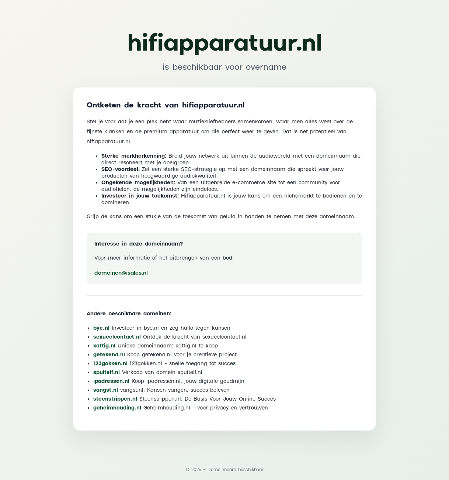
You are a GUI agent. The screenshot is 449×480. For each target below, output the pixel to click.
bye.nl (101, 328)
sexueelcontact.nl (117, 337)
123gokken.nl (110, 364)
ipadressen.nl (111, 381)
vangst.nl (105, 390)
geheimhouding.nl (117, 408)
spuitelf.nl (106, 373)
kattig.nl (104, 346)
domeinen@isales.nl (121, 273)
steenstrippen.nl (115, 399)
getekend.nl (109, 355)
